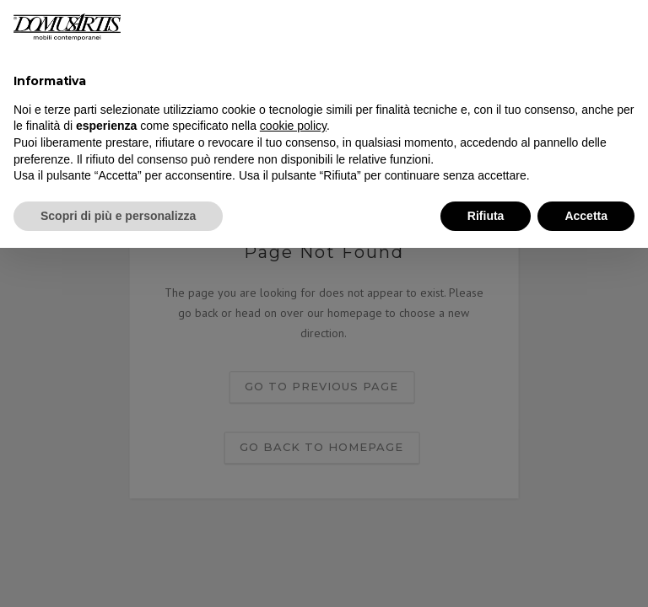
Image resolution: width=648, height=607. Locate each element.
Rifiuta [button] (486, 216)
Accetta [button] (586, 216)
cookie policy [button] (293, 125)
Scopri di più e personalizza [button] (118, 216)
